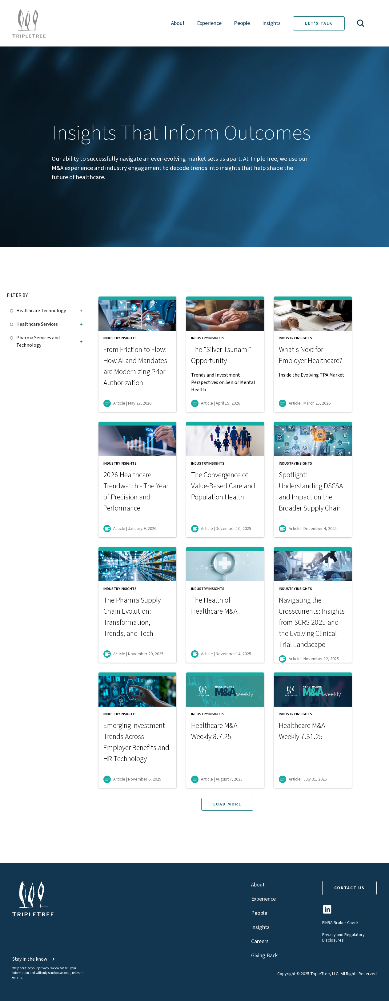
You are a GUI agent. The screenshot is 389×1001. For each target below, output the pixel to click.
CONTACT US (349, 888)
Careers (260, 941)
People (242, 23)
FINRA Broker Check (340, 923)
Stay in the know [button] (34, 959)
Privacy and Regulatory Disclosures (343, 937)
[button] (360, 23)
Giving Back (264, 955)
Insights (271, 23)
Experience (209, 23)
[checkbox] (13, 310)
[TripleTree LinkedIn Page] (327, 911)
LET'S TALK (319, 23)
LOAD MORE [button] (227, 804)
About (178, 23)
